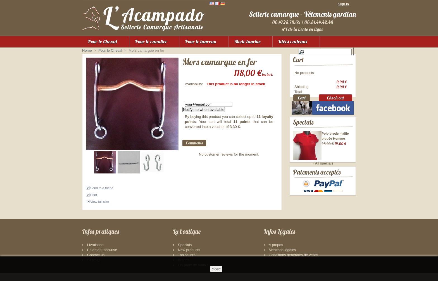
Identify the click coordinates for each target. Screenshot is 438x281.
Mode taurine (247, 41)
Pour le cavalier (151, 41)
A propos (276, 253)
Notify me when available (203, 110)
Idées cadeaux (293, 41)
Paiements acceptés (317, 187)
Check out (335, 98)
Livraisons (95, 253)
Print (93, 195)
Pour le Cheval (102, 41)
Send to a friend (101, 188)
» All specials (322, 171)
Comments (194, 143)
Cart (298, 60)
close (216, 269)
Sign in (343, 4)
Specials (303, 130)
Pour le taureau (200, 41)
